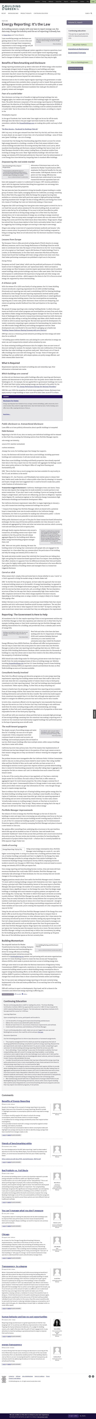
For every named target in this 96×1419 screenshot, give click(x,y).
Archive (82, 1)
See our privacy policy (42, 1417)
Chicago (5, 1267)
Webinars (51, 1)
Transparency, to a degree (14, 1299)
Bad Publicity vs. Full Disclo (15, 1203)
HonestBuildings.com (26, 133)
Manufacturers (74, 1)
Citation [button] (24, 1027)
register (9, 1168)
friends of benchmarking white (17, 1176)
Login (93, 1)
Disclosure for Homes (11, 415)
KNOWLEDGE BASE (13, 13)
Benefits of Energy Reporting (16, 1134)
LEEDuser (18, 1409)
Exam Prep (58, 1)
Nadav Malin (7, 35)
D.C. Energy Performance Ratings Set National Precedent (36, 401)
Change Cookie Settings (15, 1411)
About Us (37, 1)
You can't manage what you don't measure (22, 1243)
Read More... (6, 428)
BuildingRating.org (17, 980)
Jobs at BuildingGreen (27, 1409)
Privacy (48, 1409)
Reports (66, 1)
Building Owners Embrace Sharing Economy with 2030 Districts (24, 344)
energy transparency (12, 1377)
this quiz (40, 1065)
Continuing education (41, 13)
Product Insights (26, 13)
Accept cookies (73, 1416)
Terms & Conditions (39, 1409)
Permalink (18, 1027)
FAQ (88, 1)
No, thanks (83, 1416)
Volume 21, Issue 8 (75, 22)
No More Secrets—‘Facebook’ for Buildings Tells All (19, 138)
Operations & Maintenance (78, 49)
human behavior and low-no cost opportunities (24, 1350)
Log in (4, 1168)
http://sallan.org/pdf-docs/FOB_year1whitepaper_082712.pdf (21, 1192)
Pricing (44, 1)
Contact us (11, 1409)
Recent (4, 13)
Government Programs (77, 52)
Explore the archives (75, 68)
